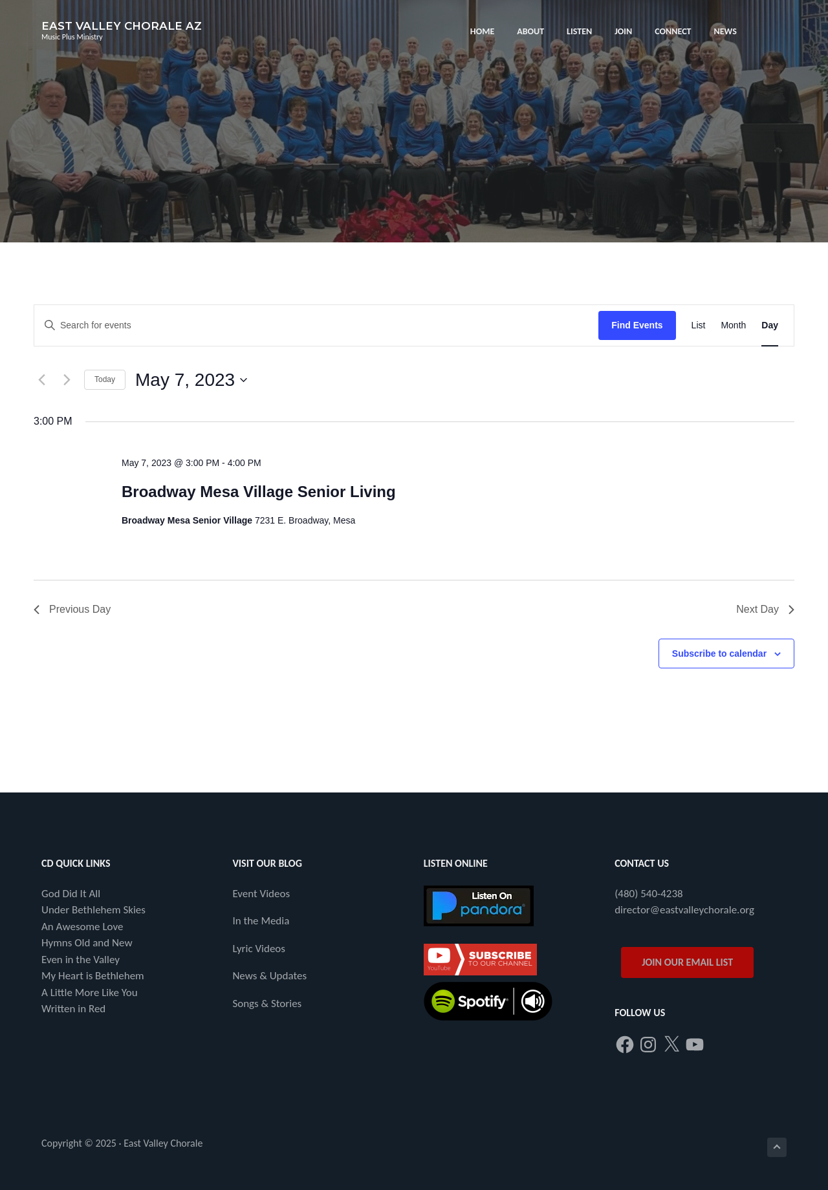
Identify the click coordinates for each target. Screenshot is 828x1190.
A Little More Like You (89, 992)
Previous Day (72, 609)
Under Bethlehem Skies (93, 910)
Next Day (765, 609)
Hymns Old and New (87, 943)
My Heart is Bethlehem (92, 976)
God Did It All (70, 893)
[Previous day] (41, 380)
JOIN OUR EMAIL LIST (687, 962)
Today (104, 379)
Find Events (636, 325)
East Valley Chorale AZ (121, 25)
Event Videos (261, 893)
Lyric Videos (258, 948)
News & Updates (269, 976)
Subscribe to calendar (719, 653)
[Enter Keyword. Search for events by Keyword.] (316, 325)
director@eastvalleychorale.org (684, 910)
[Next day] (66, 380)
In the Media (260, 921)
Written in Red (73, 1008)
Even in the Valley (80, 959)
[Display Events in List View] (699, 325)
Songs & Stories (266, 1003)
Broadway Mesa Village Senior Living (259, 491)
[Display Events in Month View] (733, 325)
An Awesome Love (82, 926)
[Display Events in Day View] (769, 325)
